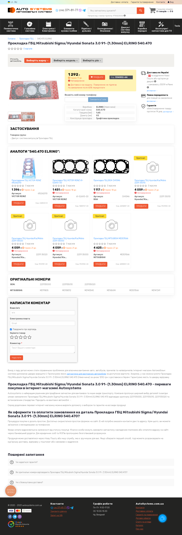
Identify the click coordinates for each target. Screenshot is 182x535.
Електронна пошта (20, 319)
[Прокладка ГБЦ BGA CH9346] (111, 166)
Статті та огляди (143, 522)
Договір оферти (143, 518)
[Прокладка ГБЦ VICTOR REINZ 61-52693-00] (70, 166)
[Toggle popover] (162, 518)
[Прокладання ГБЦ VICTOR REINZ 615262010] (29, 167)
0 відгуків (27, 49)
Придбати (97, 77)
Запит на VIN (56, 515)
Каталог (139, 525)
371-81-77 (67, 10)
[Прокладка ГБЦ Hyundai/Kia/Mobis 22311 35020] (29, 225)
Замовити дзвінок (58, 511)
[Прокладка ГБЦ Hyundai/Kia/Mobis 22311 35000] (70, 225)
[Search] (140, 10)
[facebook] (10, 517)
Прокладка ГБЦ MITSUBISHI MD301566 (111, 238)
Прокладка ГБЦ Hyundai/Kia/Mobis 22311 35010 (150, 181)
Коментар (16, 343)
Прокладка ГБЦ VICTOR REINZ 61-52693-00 (68, 181)
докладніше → (152, 91)
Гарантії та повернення (147, 515)
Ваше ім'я (15, 308)
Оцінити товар (17, 333)
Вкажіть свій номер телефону (80, 95)
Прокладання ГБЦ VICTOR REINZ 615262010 (26, 181)
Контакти (160, 2)
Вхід (170, 2)
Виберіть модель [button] (65, 60)
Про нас (139, 529)
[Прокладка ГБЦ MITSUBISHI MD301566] (111, 225)
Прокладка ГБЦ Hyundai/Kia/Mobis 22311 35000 (68, 239)
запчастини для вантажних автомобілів (86, 374)
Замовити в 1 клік (98, 99)
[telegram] (15, 517)
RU (16, 2)
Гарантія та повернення (142, 2)
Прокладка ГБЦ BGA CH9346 (107, 180)
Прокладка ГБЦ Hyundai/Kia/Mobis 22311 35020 (27, 239)
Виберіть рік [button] (92, 60)
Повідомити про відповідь (23, 329)
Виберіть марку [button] (37, 60)
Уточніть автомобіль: (16, 60)
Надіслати (16, 357)
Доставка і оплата (119, 2)
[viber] (19, 517)
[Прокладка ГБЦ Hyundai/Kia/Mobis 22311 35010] (152, 167)
